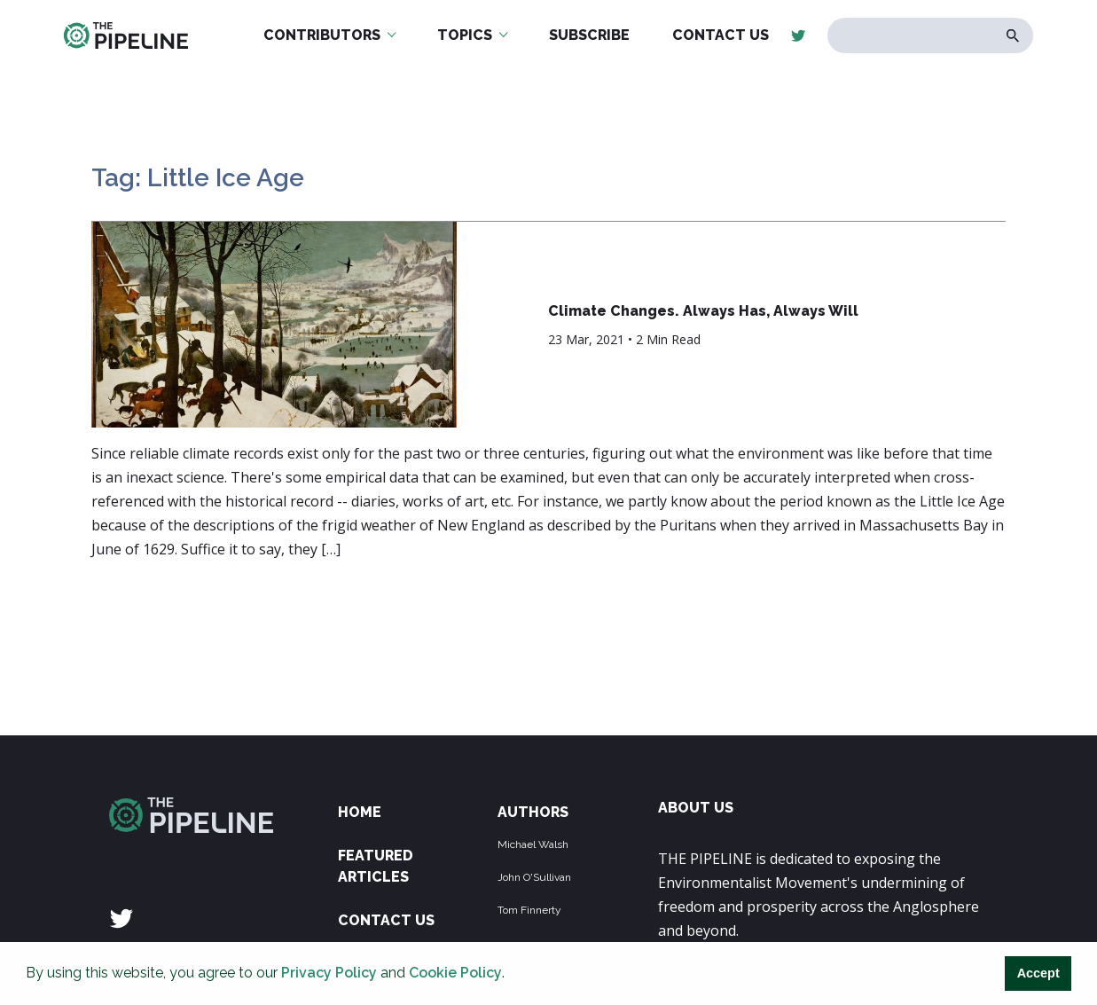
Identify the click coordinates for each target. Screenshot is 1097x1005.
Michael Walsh (533, 844)
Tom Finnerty (529, 910)
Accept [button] (1038, 973)
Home (359, 812)
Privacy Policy (329, 972)
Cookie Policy (455, 972)
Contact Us (386, 920)
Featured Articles (375, 866)
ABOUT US (695, 807)
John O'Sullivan (534, 877)
